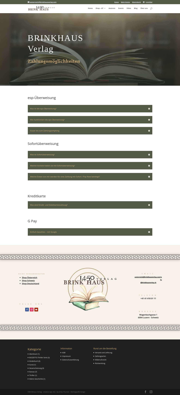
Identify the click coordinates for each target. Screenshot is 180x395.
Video (129, 8)
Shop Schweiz (28, 280)
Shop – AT (99, 8)
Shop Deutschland (30, 283)
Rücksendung (100, 363)
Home (90, 8)
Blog (136, 8)
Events (121, 8)
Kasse (116, 2)
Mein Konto (125, 2)
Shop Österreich (29, 277)
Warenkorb (136, 2)
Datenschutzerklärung (70, 360)
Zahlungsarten (100, 356)
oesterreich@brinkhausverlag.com (147, 276)
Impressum (66, 356)
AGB (63, 352)
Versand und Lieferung (103, 352)
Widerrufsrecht (100, 360)
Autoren (112, 8)
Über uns (144, 8)
